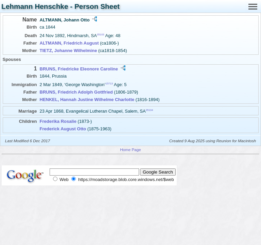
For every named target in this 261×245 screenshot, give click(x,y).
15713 (109, 83)
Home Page (130, 149)
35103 (100, 34)
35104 (149, 110)
